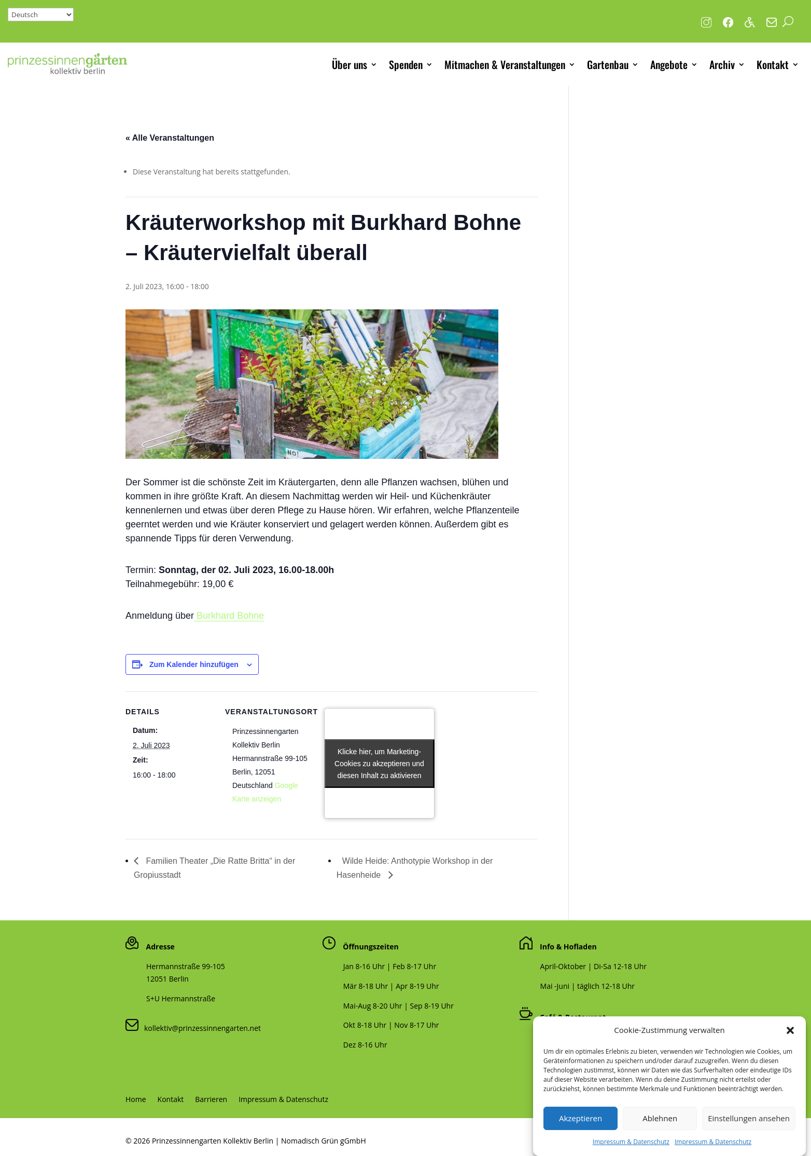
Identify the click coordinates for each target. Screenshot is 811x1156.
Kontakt (773, 64)
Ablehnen (659, 1132)
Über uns (349, 64)
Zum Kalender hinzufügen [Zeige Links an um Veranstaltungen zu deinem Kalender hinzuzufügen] (194, 664)
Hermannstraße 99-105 (185, 966)
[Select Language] (41, 14)
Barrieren (211, 1100)
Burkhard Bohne (229, 615)
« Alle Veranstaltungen (169, 137)
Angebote (669, 64)
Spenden (406, 64)
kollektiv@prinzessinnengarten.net (199, 1028)
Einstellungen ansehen (749, 1132)
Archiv (722, 64)
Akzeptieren (580, 1132)
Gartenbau (607, 64)
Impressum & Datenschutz (283, 1100)
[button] (790, 1044)
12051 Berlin (167, 979)
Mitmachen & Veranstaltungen (504, 64)
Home (135, 1100)
